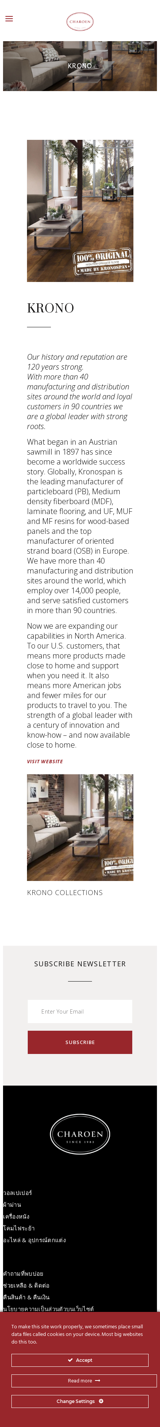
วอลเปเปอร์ (17, 1192)
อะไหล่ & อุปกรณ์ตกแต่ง (34, 1240)
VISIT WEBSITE (45, 761)
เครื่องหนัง (16, 1216)
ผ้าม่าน (12, 1204)
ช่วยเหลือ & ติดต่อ (26, 1285)
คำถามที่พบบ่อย (23, 1273)
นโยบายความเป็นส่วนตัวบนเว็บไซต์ (48, 1309)
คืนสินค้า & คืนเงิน (26, 1297)
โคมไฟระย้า (19, 1228)
